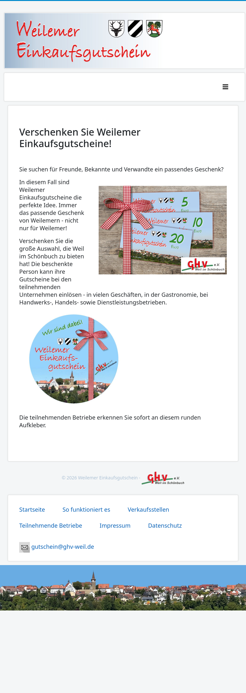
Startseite (32, 509)
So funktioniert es (87, 509)
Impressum (116, 525)
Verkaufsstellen (148, 509)
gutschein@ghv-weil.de (56, 546)
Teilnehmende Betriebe (51, 525)
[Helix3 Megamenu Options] (233, 87)
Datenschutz (165, 525)
